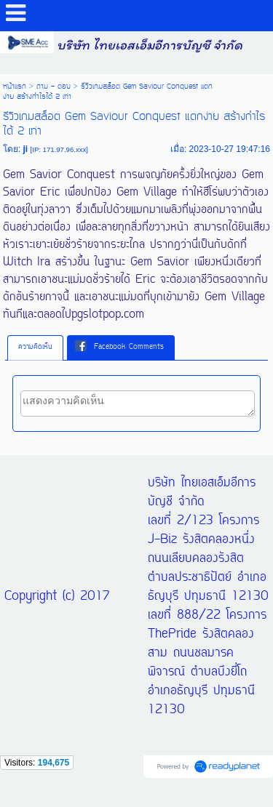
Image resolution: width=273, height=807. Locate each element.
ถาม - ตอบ (53, 86)
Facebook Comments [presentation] (119, 347)
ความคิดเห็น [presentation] (35, 347)
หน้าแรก (14, 86)
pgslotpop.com (107, 315)
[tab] (35, 347)
